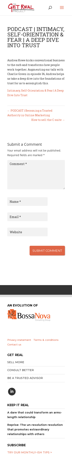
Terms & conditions (46, 339)
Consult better (20, 370)
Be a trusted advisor (25, 378)
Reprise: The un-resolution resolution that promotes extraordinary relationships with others (35, 429)
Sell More (15, 362)
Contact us (14, 344)
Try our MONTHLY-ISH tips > (29, 452)
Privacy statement (19, 339)
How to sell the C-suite (48, 120)
